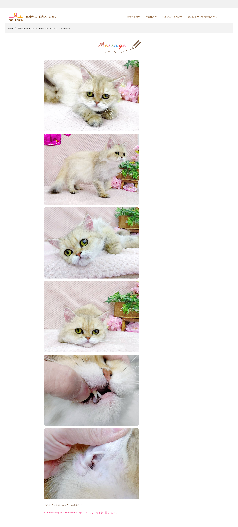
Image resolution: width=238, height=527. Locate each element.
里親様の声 (151, 17)
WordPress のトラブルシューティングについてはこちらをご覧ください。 (81, 512)
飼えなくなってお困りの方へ (202, 17)
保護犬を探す (133, 17)
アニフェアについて (172, 17)
